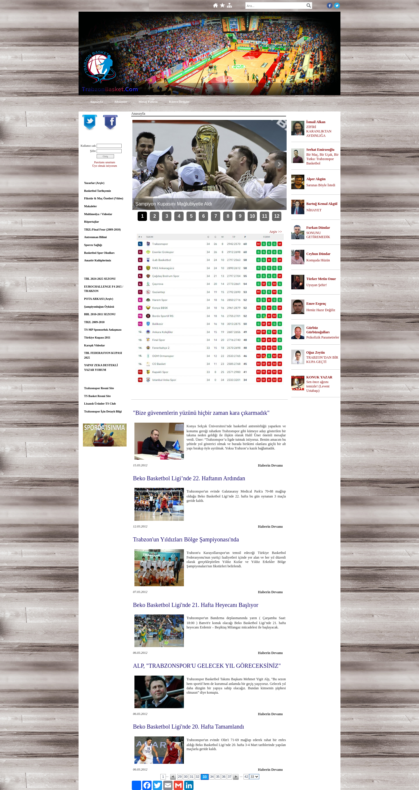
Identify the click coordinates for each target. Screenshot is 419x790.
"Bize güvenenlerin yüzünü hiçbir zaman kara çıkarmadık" (201, 413)
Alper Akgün (316, 179)
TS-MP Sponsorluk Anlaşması (102, 329)
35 (217, 776)
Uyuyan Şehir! (316, 285)
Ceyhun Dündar (318, 254)
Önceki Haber (141, 164)
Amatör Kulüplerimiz (97, 260)
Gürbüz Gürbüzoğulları (318, 330)
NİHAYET (314, 210)
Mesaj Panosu (148, 101)
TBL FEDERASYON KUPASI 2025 (103, 355)
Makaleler (90, 206)
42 (246, 776)
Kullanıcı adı (88, 145)
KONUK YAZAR (319, 377)
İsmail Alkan (316, 122)
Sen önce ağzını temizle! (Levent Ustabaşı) (318, 386)
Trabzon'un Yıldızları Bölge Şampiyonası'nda (186, 539)
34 (212, 776)
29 (180, 776)
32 (197, 776)
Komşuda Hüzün (318, 260)
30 (185, 776)
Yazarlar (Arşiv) (94, 183)
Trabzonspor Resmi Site (99, 388)
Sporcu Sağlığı (93, 245)
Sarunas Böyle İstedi (320, 185)
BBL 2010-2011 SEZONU (100, 314)
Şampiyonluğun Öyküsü (99, 306)
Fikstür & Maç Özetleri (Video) (103, 198)
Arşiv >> (275, 232)
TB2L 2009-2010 (94, 322)
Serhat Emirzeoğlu (320, 150)
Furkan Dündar (318, 228)
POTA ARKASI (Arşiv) (98, 298)
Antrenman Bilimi (95, 237)
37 (229, 776)
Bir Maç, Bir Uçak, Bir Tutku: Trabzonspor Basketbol (322, 159)
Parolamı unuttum (104, 162)
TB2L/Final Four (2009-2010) (102, 229)
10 (252, 216)
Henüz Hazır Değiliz (320, 310)
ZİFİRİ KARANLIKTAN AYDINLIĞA (318, 131)
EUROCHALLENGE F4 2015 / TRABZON (103, 289)
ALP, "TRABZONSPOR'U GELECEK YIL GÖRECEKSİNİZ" (207, 666)
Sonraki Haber (279, 164)
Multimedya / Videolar (98, 214)
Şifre (93, 151)
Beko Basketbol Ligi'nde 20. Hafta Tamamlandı (188, 726)
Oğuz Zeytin (315, 352)
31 (191, 776)
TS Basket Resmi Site (97, 396)
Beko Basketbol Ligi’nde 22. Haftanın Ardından (189, 478)
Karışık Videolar (94, 345)
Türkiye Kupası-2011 (97, 337)
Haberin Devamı (270, 465)
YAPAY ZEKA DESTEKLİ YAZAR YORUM (101, 367)
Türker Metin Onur (321, 279)
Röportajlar (91, 221)
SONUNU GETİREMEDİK (318, 235)
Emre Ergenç (316, 304)
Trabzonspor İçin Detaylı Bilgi (103, 411)
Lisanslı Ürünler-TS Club (100, 403)
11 (264, 216)
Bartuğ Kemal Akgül (322, 204)
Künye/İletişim (179, 101)
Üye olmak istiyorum (104, 165)
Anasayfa (96, 101)
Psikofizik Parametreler (322, 337)
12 (277, 216)
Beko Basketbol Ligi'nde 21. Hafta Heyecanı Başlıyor (195, 605)
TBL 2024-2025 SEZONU (100, 278)
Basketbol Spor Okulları (99, 252)
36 (224, 776)
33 (205, 777)
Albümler (120, 101)
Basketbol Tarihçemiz (97, 190)
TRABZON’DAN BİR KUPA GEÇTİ (322, 359)
